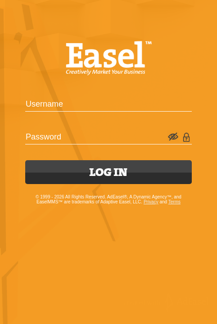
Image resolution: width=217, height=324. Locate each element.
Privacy (151, 201)
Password (43, 137)
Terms (174, 201)
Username (44, 104)
